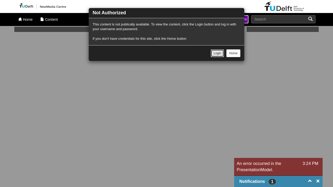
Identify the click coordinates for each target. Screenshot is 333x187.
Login (217, 53)
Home (233, 53)
